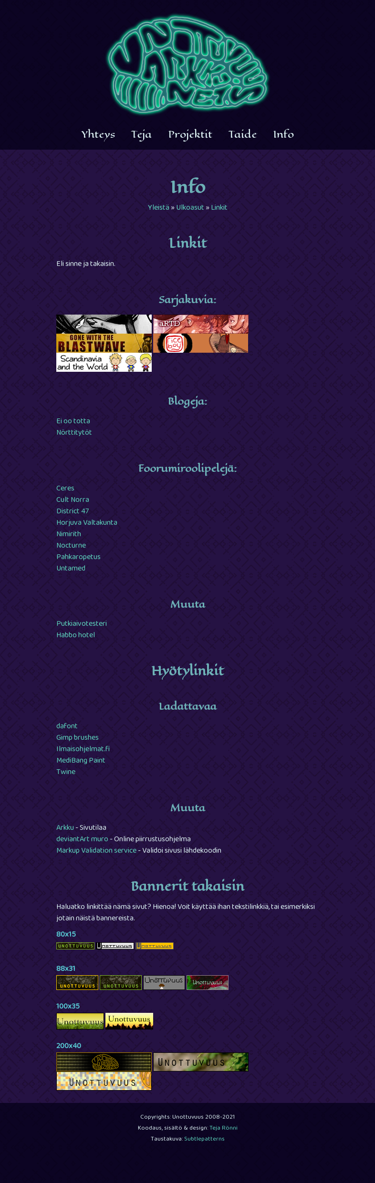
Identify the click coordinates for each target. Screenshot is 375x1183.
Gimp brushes (77, 738)
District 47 (72, 512)
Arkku (65, 828)
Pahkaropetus (78, 557)
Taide (243, 134)
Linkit (219, 208)
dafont (67, 726)
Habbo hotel (75, 635)
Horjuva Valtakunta (86, 523)
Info (283, 134)
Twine (65, 772)
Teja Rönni (223, 1128)
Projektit (190, 134)
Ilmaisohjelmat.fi (83, 749)
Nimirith (68, 534)
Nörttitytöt (74, 433)
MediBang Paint (80, 761)
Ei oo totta (73, 421)
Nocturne (71, 546)
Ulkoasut (190, 208)
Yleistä (158, 208)
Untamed (70, 569)
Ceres (65, 489)
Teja (141, 134)
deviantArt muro (82, 839)
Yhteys (98, 134)
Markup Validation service (96, 851)
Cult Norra (72, 500)
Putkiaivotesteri (81, 624)
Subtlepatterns (204, 1139)
